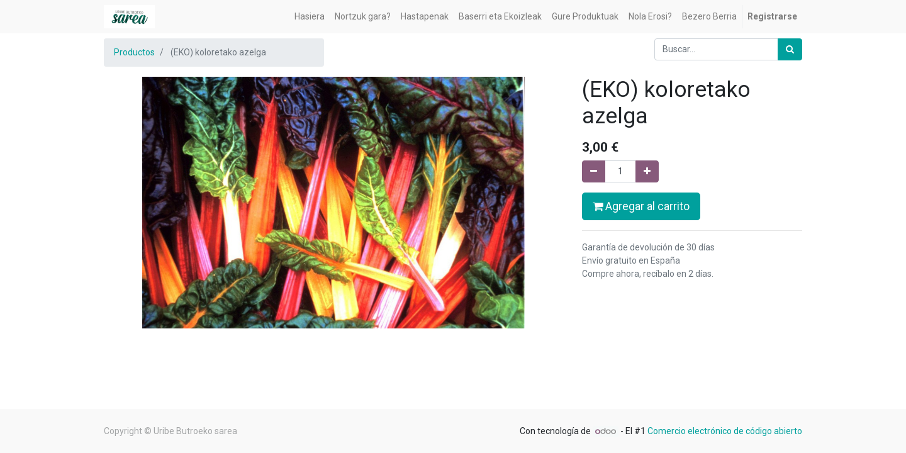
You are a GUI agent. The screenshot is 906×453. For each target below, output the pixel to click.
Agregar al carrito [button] (641, 206)
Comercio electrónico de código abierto (724, 431)
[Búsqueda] (790, 49)
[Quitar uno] (593, 171)
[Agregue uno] (647, 171)
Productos (134, 52)
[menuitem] (309, 16)
